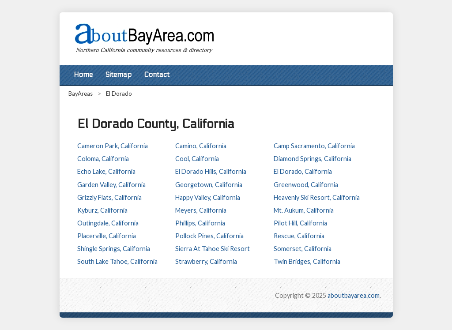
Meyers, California (200, 210)
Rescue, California (299, 236)
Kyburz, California (102, 210)
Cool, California (197, 158)
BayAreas (80, 93)
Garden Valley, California (111, 184)
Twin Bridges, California (307, 261)
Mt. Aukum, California (304, 210)
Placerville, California (106, 236)
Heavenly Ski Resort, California (317, 197)
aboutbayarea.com (354, 295)
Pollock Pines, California (209, 236)
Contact (157, 75)
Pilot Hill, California (300, 223)
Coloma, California (103, 158)
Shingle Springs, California (113, 248)
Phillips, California (200, 223)
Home (83, 75)
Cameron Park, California (112, 146)
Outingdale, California (108, 223)
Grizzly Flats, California (109, 197)
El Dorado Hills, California (210, 171)
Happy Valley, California (207, 197)
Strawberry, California (206, 261)
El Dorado (119, 93)
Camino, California (200, 146)
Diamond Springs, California (312, 158)
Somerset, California (302, 248)
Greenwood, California (306, 184)
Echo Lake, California (106, 171)
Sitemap (118, 75)
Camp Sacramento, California (314, 146)
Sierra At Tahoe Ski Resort (212, 248)
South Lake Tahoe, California (117, 261)
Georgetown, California (208, 184)
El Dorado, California (303, 171)
